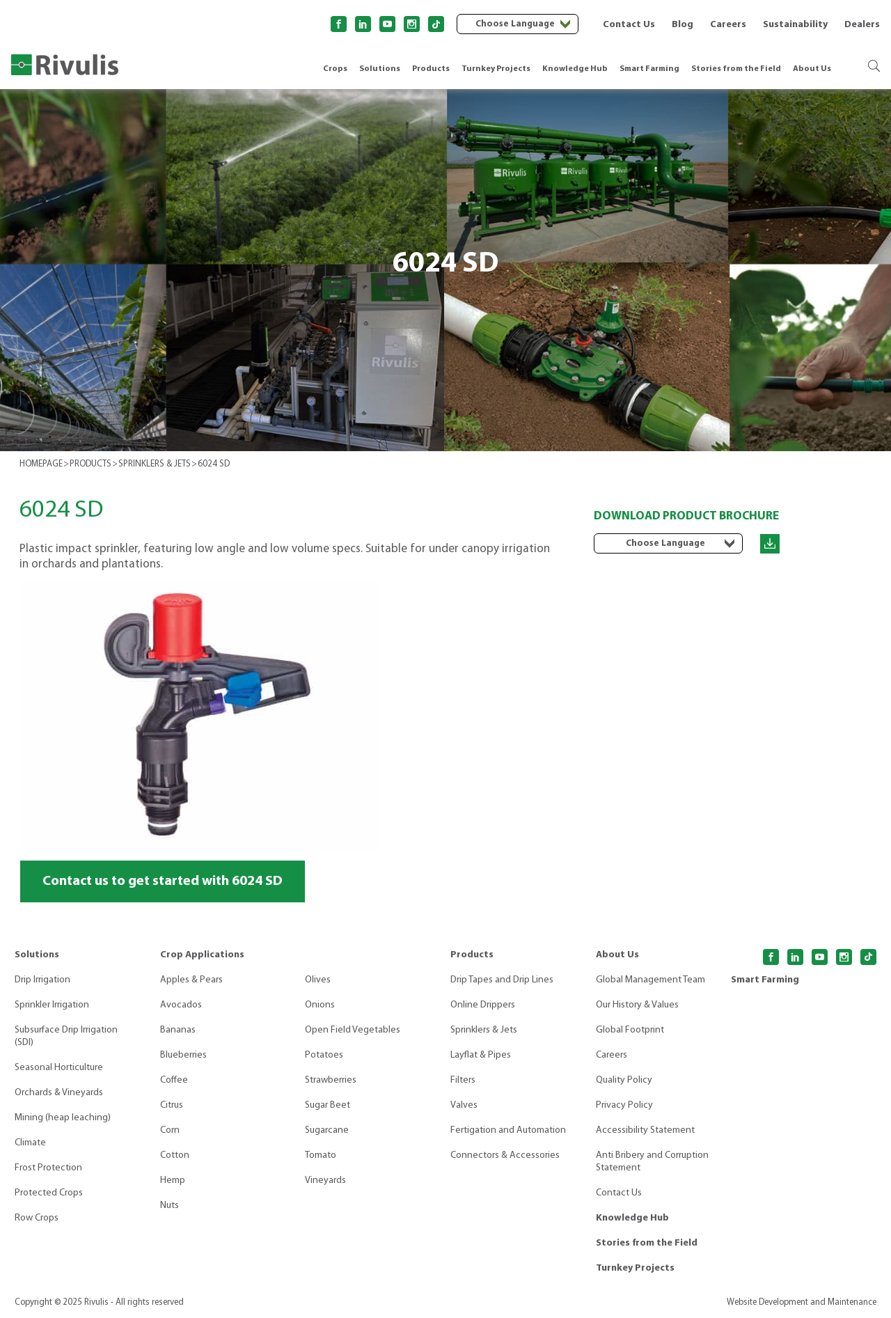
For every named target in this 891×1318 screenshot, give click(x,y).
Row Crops (36, 1218)
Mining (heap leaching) (63, 1118)
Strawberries (330, 1080)
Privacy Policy (624, 1105)
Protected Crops (49, 1193)
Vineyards (325, 1180)
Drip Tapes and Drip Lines (501, 980)
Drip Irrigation (42, 980)
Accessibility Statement (645, 1130)
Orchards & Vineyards (59, 1093)
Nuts (169, 1205)
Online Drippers (482, 1005)
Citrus (171, 1105)
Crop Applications (202, 955)
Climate (30, 1143)
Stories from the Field (736, 69)
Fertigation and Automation (508, 1130)
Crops (335, 69)
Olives (318, 980)
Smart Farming (649, 69)
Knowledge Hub (575, 69)
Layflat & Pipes (480, 1055)
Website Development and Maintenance (801, 1302)
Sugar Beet (327, 1105)
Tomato (320, 1155)
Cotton (174, 1155)
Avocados (181, 1005)
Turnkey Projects (496, 69)
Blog (682, 24)
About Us (812, 69)
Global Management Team (650, 980)
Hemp (172, 1180)
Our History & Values (637, 1005)
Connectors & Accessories (505, 1155)
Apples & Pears (191, 980)
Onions (320, 1005)
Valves (464, 1105)
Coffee (174, 1080)
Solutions (379, 69)
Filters (462, 1080)
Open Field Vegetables (352, 1030)
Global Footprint (630, 1030)
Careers (728, 24)
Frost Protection (48, 1168)
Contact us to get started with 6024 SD (162, 881)
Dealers (862, 24)
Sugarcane (327, 1130)
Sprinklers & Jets (483, 1030)
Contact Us (629, 24)
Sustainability (795, 24)
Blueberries (183, 1055)
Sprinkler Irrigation (52, 1005)
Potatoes (324, 1055)
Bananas (178, 1030)
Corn (170, 1130)
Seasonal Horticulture (59, 1067)
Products (431, 69)
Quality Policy (624, 1080)
